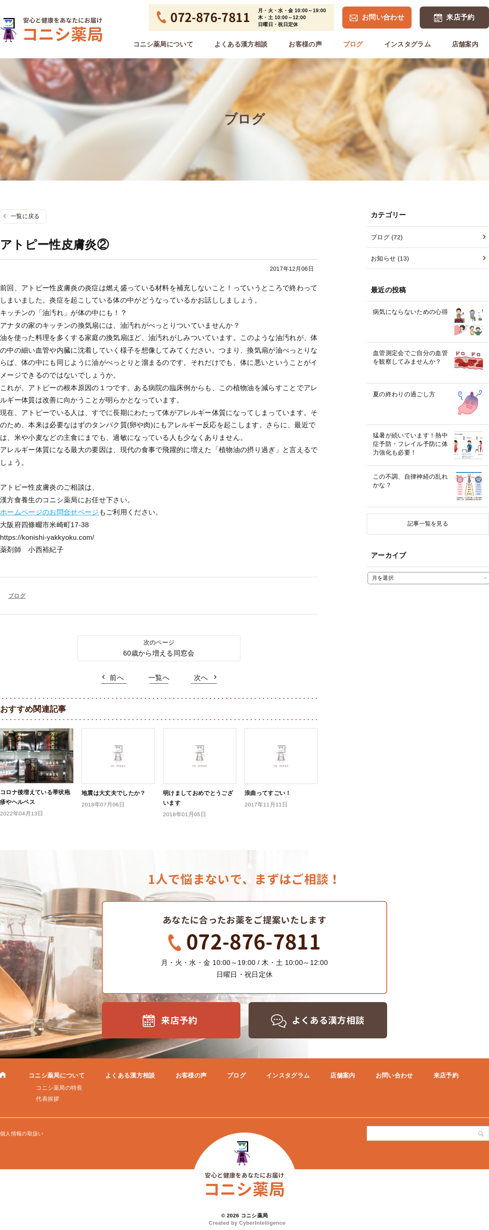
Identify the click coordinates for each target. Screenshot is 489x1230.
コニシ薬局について (163, 44)
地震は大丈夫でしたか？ (114, 793)
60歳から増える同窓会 (158, 653)
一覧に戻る (25, 216)
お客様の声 (305, 44)
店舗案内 (465, 44)
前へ (117, 678)
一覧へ (159, 678)
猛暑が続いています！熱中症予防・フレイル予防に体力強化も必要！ (410, 444)
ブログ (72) (387, 237)
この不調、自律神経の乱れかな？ (410, 480)
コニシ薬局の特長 (59, 1087)
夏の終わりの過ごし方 (404, 394)
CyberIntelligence (262, 1223)
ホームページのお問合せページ (49, 512)
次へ (201, 678)
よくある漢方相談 (241, 44)
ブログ (353, 44)
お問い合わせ (383, 17)
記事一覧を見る (428, 523)
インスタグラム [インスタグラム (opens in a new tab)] (407, 44)
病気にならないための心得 (410, 311)
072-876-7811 (253, 941)
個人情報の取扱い (22, 1134)
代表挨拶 (47, 1098)
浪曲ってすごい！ (267, 793)
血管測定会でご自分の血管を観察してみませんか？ (410, 357)
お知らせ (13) (390, 258)
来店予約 (460, 17)
